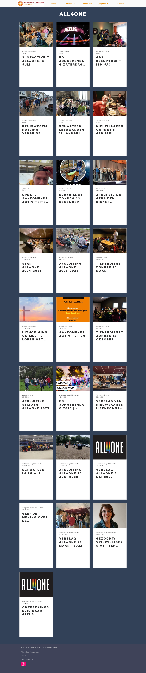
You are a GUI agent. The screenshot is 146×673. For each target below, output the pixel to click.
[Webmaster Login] (28, 659)
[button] (70, 4)
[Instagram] (23, 664)
